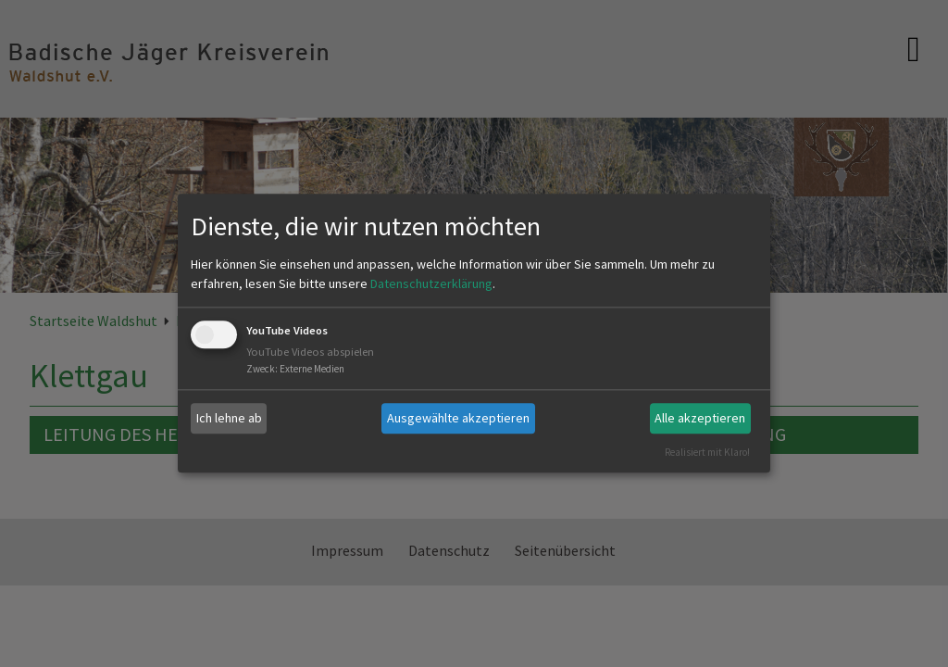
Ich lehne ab (229, 417)
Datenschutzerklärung (431, 283)
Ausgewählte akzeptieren (458, 417)
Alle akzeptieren (700, 417)
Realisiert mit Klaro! (707, 452)
